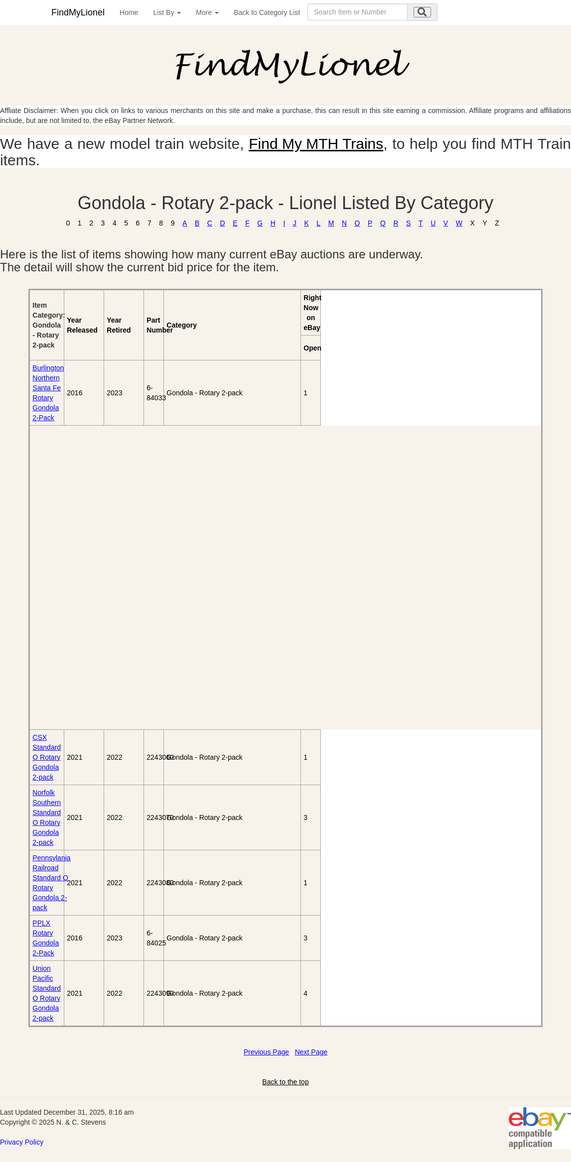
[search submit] (422, 12)
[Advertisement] (87, 577)
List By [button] (167, 12)
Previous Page (266, 1052)
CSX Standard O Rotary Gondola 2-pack (46, 757)
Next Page (311, 1052)
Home (129, 12)
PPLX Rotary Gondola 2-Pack (45, 938)
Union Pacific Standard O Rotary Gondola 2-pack (46, 993)
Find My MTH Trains (316, 143)
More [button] (207, 12)
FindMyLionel (78, 12)
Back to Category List (267, 12)
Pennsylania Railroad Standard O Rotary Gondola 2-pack (51, 883)
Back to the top (285, 1082)
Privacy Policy (21, 1142)
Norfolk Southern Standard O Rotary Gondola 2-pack (46, 817)
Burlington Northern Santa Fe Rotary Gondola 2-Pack (48, 393)
